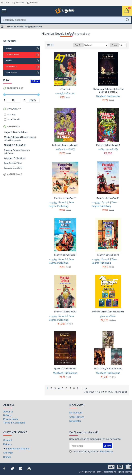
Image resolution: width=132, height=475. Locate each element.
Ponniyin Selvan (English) (108, 145)
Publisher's (13, 126)
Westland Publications (108, 96)
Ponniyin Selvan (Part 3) (65, 255)
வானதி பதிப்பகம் (65, 93)
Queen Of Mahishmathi (65, 368)
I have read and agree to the (91, 451)
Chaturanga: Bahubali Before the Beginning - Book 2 (108, 90)
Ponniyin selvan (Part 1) (65, 198)
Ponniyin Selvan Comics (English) (108, 311)
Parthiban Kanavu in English (65, 145)
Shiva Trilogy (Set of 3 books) (108, 368)
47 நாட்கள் (65, 89)
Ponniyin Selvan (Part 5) (65, 311)
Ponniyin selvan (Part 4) (108, 255)
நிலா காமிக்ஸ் (108, 316)
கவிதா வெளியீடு (65, 149)
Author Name (14, 174)
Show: (114, 45)
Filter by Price (15, 88)
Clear (36, 81)
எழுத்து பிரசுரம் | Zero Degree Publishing (61, 204)
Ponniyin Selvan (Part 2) (108, 198)
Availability (14, 109)
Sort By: (78, 45)
